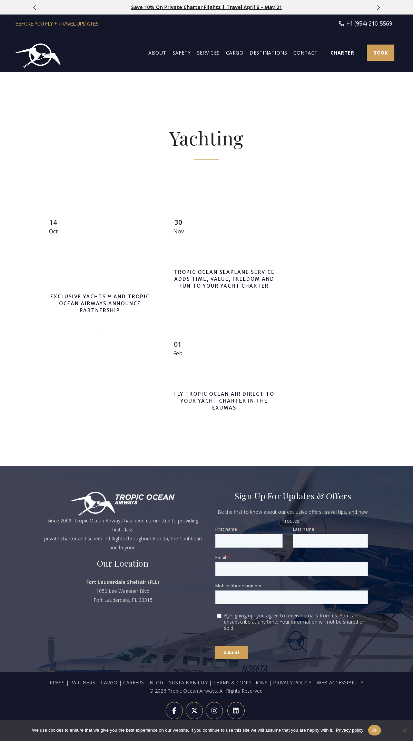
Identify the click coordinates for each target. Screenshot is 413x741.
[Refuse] (404, 730)
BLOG (156, 682)
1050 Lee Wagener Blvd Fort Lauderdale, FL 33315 (122, 591)
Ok (374, 730)
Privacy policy (349, 730)
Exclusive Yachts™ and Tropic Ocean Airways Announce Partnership (100, 303)
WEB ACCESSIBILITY (340, 682)
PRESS (57, 682)
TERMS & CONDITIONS (240, 682)
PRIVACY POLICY (292, 682)
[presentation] (35, 7)
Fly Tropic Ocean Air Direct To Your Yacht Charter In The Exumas (224, 401)
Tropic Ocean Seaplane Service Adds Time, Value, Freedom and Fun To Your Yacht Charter (224, 279)
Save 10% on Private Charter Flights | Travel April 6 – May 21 (206, 7)
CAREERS (134, 682)
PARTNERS (82, 682)
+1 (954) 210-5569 (365, 23)
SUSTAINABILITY (188, 682)
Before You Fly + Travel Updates (57, 24)
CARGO (109, 682)
